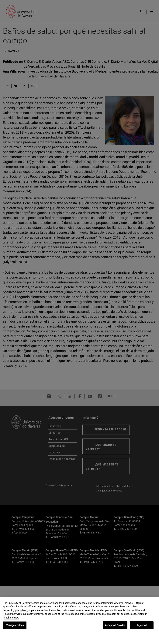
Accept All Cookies (115, 625)
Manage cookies (15, 625)
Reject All (142, 625)
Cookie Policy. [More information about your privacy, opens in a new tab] (11, 617)
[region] (79, 615)
